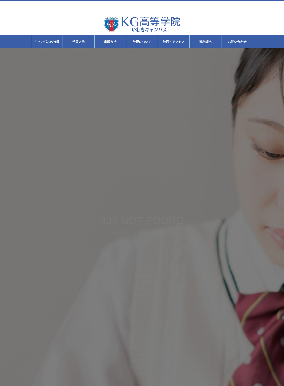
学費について (142, 41)
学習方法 (78, 41)
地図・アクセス (174, 41)
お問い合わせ (237, 41)
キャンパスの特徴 (46, 41)
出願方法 (110, 41)
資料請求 (205, 41)
